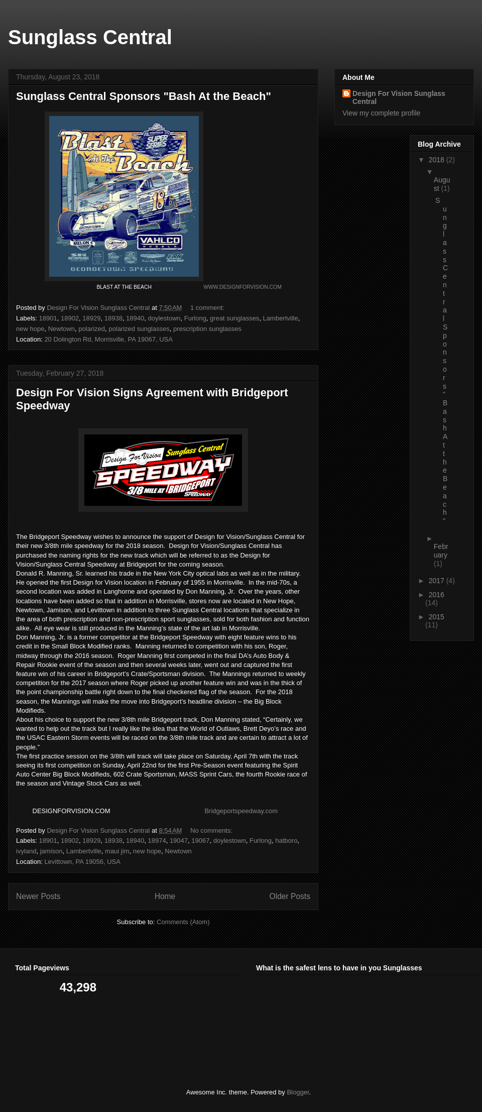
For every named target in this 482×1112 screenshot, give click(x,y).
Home (165, 896)
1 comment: (208, 307)
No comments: (212, 830)
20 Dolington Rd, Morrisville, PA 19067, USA (108, 339)
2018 (437, 160)
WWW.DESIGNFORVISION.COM (242, 287)
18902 (70, 318)
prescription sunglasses (207, 328)
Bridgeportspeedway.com (241, 811)
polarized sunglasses (138, 328)
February (441, 550)
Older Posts (290, 896)
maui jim (117, 851)
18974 (157, 840)
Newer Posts (38, 896)
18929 (91, 318)
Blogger (298, 1092)
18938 (113, 318)
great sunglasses (234, 318)
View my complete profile (381, 113)
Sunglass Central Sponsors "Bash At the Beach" (143, 96)
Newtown (61, 328)
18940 (135, 318)
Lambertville (280, 318)
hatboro (286, 840)
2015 (436, 617)
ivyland (26, 851)
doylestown (164, 318)
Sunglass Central (90, 37)
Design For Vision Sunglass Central (398, 97)
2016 (436, 595)
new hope (30, 328)
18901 (48, 318)
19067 (200, 840)
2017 (437, 581)
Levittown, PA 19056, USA (82, 861)
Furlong (195, 318)
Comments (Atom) (183, 922)
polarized (91, 328)
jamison (51, 851)
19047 (179, 840)
